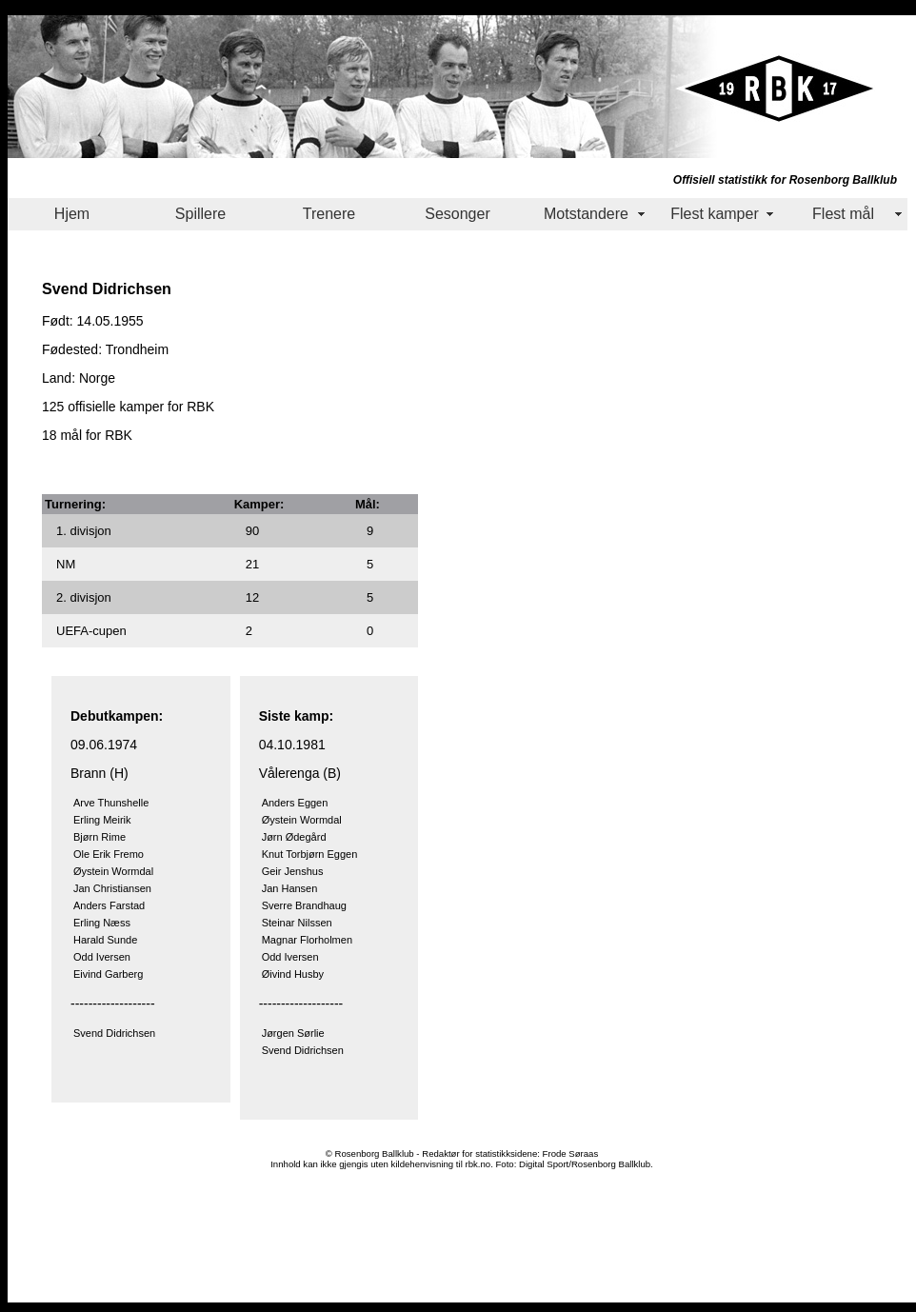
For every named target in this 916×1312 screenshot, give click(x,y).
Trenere (329, 214)
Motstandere (586, 214)
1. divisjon (83, 531)
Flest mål (843, 214)
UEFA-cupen (91, 631)
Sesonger (457, 214)
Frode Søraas (571, 1153)
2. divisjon (83, 597)
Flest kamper (714, 214)
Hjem (72, 214)
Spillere (200, 214)
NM (65, 564)
